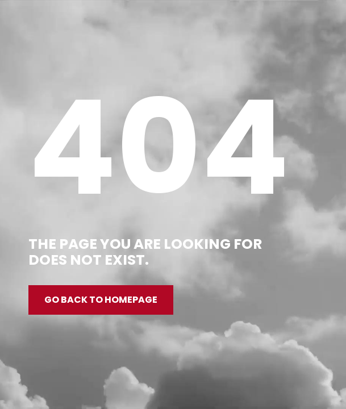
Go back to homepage (100, 299)
